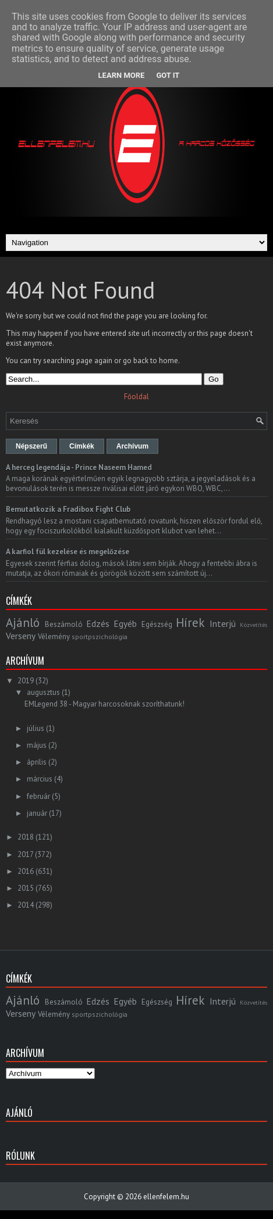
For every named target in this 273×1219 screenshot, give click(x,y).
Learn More (121, 75)
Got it (167, 75)
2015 (25, 888)
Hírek (190, 622)
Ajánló (23, 622)
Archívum (132, 446)
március (39, 779)
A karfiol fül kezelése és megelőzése (67, 552)
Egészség (156, 624)
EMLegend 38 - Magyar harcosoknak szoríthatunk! (104, 704)
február (38, 796)
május (37, 745)
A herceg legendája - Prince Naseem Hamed (79, 467)
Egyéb (125, 623)
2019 (25, 681)
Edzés (97, 623)
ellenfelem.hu (166, 1197)
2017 (25, 854)
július (35, 728)
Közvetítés (253, 625)
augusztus (43, 692)
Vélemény (54, 636)
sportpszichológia (99, 636)
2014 (25, 905)
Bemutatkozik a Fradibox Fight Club (68, 509)
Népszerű (31, 446)
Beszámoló (64, 624)
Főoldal (136, 396)
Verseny (21, 635)
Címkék (81, 446)
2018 (25, 837)
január (37, 813)
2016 (25, 871)
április (37, 762)
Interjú (223, 623)
